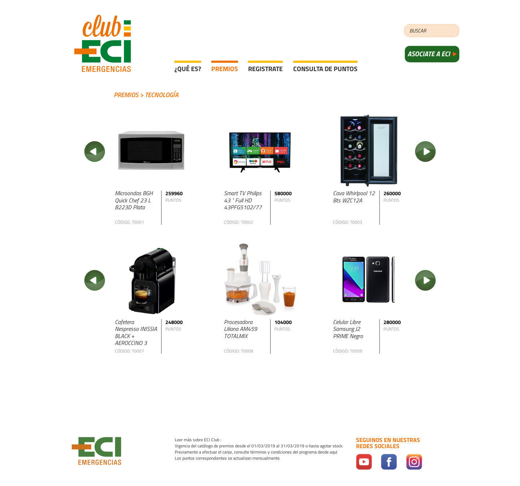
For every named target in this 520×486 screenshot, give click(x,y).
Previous (94, 151)
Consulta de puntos (325, 69)
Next (425, 151)
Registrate (265, 69)
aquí (333, 452)
